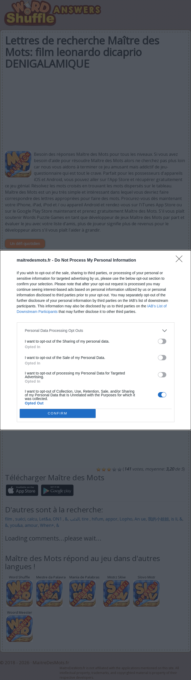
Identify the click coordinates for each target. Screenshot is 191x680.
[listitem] (95, 330)
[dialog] (95, 340)
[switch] (162, 341)
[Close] (181, 261)
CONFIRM (58, 413)
